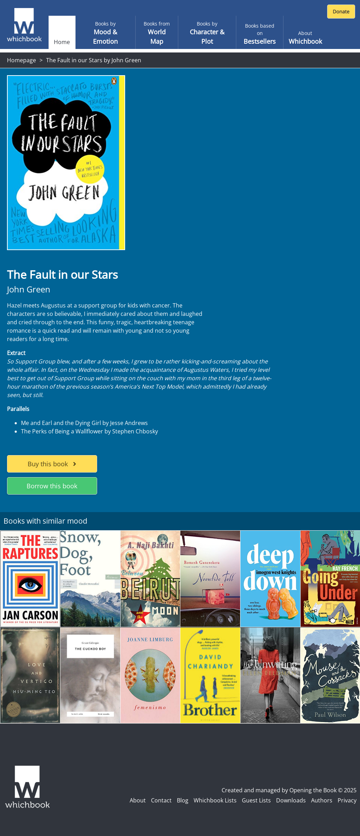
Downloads (291, 800)
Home (62, 42)
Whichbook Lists (215, 800)
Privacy (347, 800)
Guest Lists (256, 800)
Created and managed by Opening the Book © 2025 (289, 790)
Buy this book (52, 464)
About (138, 800)
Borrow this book (52, 486)
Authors (321, 800)
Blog (182, 800)
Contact (161, 800)
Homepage (21, 60)
